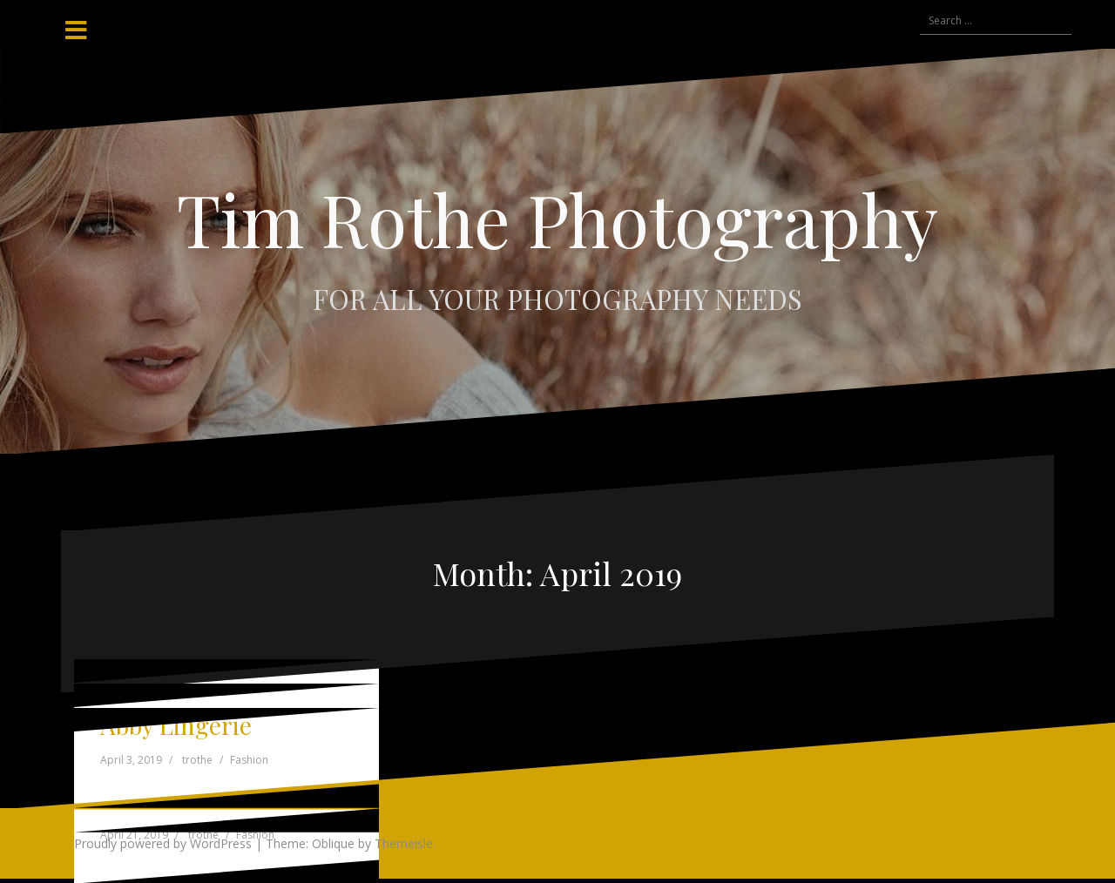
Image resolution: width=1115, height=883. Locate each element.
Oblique (333, 843)
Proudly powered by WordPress (163, 843)
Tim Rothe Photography (557, 218)
